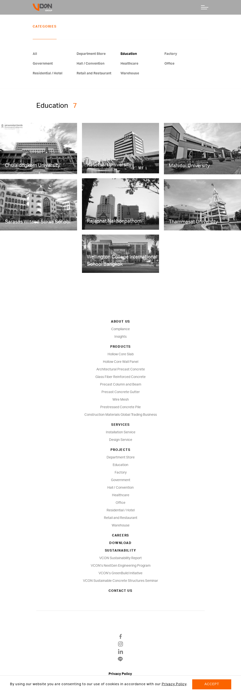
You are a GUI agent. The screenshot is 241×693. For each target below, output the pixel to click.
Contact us (120, 591)
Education (128, 54)
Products (120, 346)
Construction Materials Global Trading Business (120, 414)
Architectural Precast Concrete (120, 369)
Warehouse (129, 73)
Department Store (91, 54)
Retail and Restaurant (94, 73)
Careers (120, 535)
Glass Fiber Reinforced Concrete (120, 377)
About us (120, 321)
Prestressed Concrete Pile (120, 407)
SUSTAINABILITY (120, 550)
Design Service (120, 440)
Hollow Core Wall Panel (120, 362)
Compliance (120, 329)
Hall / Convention (90, 63)
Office (169, 63)
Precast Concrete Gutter (120, 392)
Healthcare (129, 63)
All (35, 54)
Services (120, 424)
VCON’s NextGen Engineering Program (121, 565)
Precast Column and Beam (120, 384)
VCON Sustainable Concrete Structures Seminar (120, 581)
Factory (170, 54)
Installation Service (120, 432)
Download (120, 543)
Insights (120, 336)
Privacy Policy (121, 674)
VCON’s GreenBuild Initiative (120, 573)
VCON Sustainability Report (120, 558)
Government (43, 63)
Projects (120, 450)
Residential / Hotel (47, 73)
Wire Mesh (120, 399)
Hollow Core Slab (121, 354)
